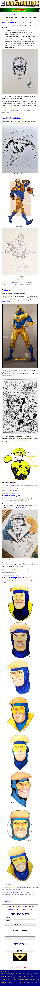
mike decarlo (13, 572)
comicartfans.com (6, 894)
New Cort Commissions (11, 118)
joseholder (30, 488)
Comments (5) (5, 485)
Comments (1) (5, 110)
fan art (35, 110)
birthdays (26, 892)
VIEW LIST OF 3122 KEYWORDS (20, 909)
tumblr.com (10, 897)
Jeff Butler (14, 565)
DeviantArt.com (6, 442)
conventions (34, 485)
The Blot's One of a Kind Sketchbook (16, 22)
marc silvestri (5, 112)
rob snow (14, 490)
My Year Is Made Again (11, 495)
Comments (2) (5, 892)
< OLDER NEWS (6, 901)
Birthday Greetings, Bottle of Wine (15, 577)
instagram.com (18, 488)
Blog (13, 14)
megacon (9, 490)
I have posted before (23, 440)
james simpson (6, 572)
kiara (24, 284)
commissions (29, 110)
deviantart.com (6, 488)
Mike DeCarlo (21, 507)
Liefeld (11, 107)
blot (25, 110)
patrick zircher (30, 284)
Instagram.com (6, 301)
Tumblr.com (32, 887)
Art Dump (6, 290)
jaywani (25, 488)
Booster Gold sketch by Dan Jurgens (18, 501)
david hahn (11, 284)
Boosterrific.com (6, 14)
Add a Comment (15, 110)
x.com (19, 490)
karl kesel (20, 284)
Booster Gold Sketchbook (23, 123)
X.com (3, 375)
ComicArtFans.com (21, 887)
